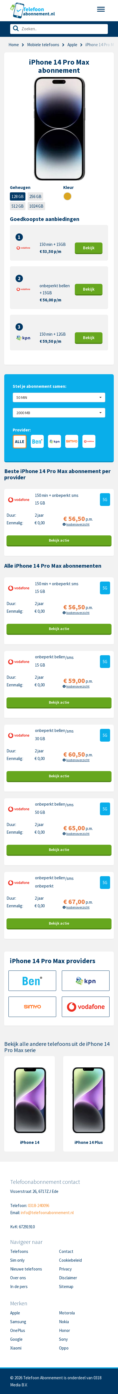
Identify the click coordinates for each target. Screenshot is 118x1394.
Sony (63, 1339)
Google (16, 1339)
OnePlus (17, 1330)
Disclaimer (68, 1277)
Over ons (18, 1277)
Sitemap (66, 1286)
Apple (72, 44)
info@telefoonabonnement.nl (47, 1212)
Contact (66, 1251)
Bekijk (89, 247)
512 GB (18, 206)
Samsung (18, 1321)
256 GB (35, 196)
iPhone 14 (29, 1142)
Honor (64, 1330)
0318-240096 (38, 1205)
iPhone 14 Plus (89, 1142)
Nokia (64, 1321)
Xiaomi (15, 1348)
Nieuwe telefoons (26, 1269)
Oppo (64, 1348)
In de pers (19, 1286)
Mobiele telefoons (43, 44)
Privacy (65, 1269)
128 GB (18, 196)
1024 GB (36, 206)
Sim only (17, 1260)
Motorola (67, 1313)
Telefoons (19, 1251)
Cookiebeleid (70, 1260)
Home (13, 44)
